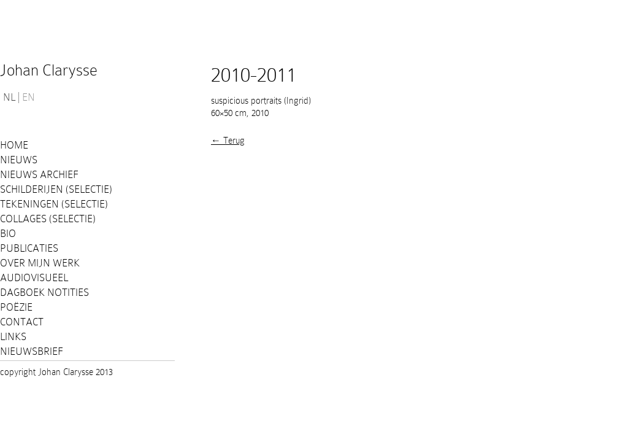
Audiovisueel (34, 278)
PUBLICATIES (29, 248)
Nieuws (18, 160)
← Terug (228, 140)
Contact (22, 322)
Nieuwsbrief (31, 351)
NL (9, 97)
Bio (8, 233)
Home (14, 145)
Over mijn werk (40, 263)
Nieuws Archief (39, 174)
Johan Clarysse (49, 70)
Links (13, 337)
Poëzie (16, 307)
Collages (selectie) (48, 219)
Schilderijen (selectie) (56, 189)
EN (28, 97)
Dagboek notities (44, 292)
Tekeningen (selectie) (54, 204)
